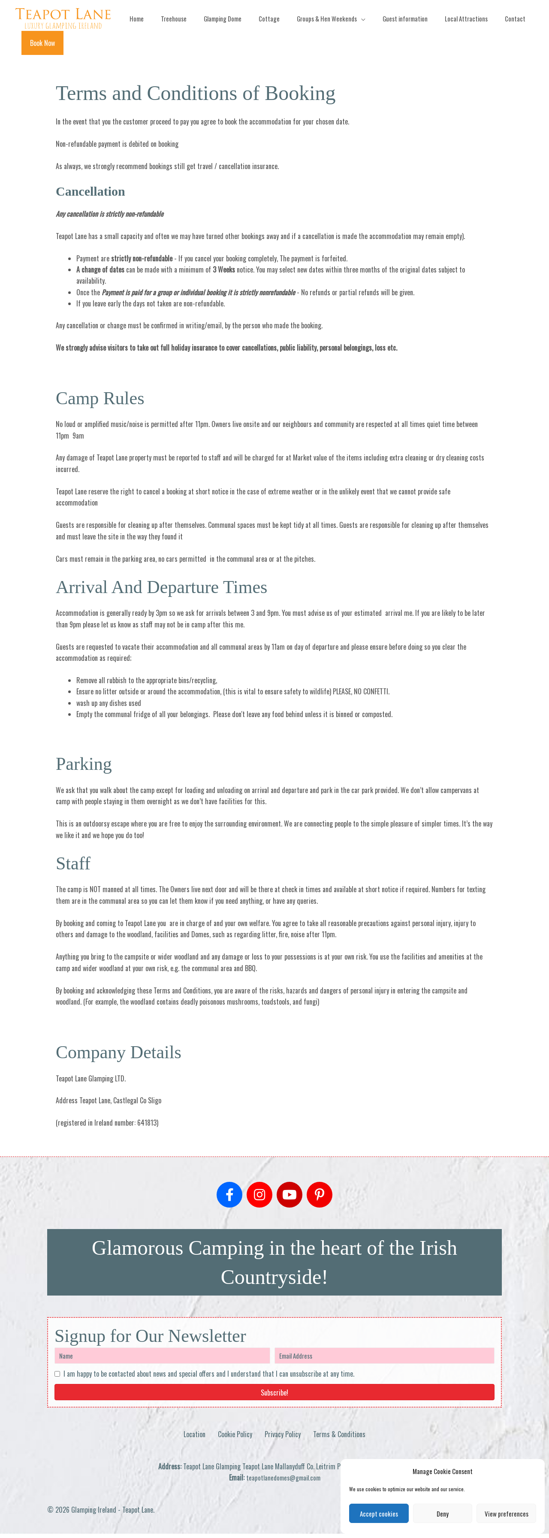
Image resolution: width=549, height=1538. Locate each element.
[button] (506, 45)
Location (194, 1438)
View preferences (506, 1513)
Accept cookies (379, 1513)
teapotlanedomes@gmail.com (283, 1482)
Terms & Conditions (339, 1438)
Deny (443, 1513)
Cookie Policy (235, 1438)
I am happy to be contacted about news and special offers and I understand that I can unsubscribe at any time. (208, 1378)
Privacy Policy (283, 1438)
